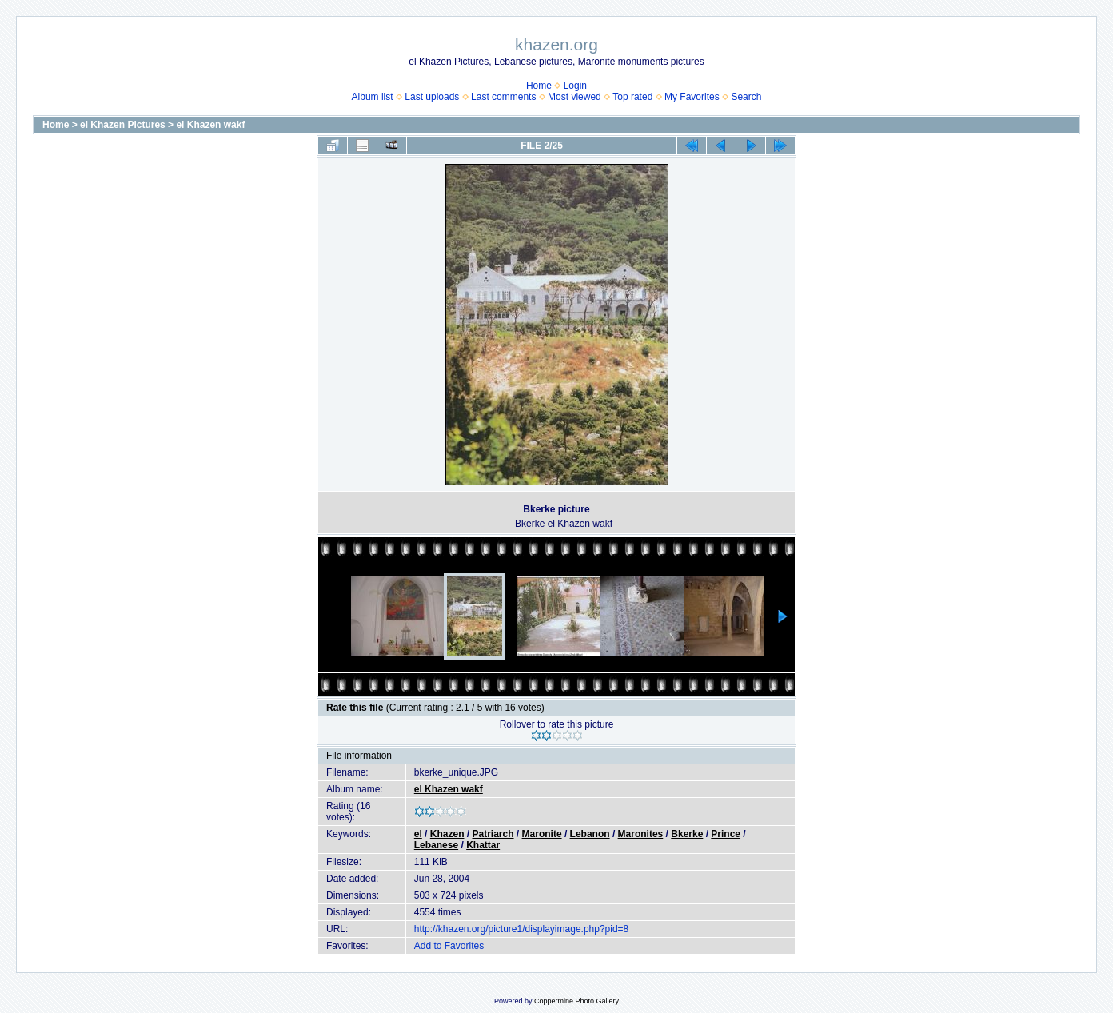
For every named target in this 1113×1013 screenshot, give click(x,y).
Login (575, 85)
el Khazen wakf (210, 124)
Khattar (483, 845)
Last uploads (432, 96)
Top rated (632, 96)
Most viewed (574, 96)
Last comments (503, 96)
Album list (372, 96)
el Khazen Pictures (123, 124)
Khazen (447, 834)
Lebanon (590, 834)
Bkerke (687, 834)
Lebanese (436, 845)
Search (746, 96)
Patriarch (493, 834)
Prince (725, 834)
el (418, 834)
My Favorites (692, 96)
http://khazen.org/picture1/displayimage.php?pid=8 (521, 929)
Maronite (542, 834)
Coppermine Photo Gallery (576, 1001)
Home (539, 85)
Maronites (641, 834)
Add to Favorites (449, 945)
